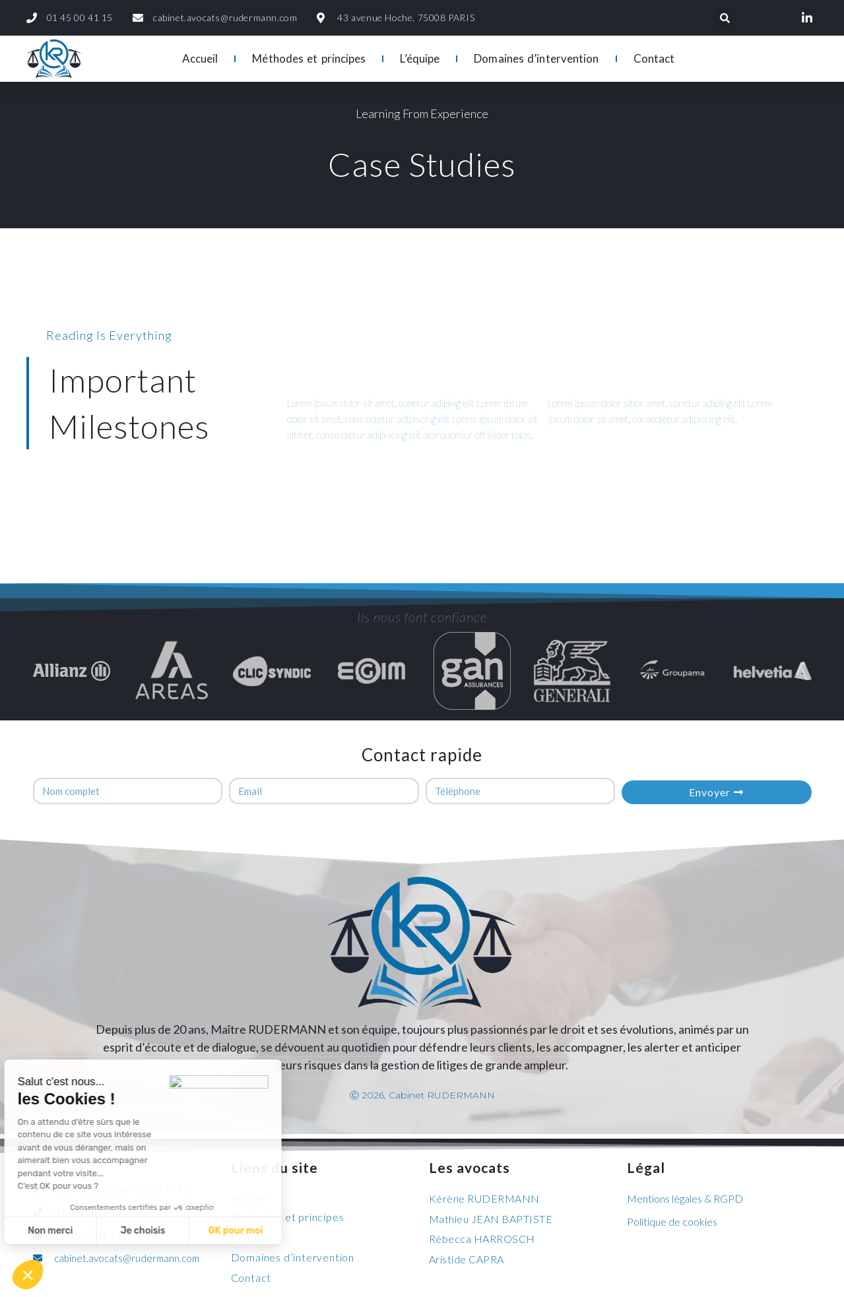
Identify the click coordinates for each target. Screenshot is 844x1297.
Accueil (200, 58)
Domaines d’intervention (536, 58)
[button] (28, 1274)
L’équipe (419, 58)
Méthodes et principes (309, 58)
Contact (654, 58)
